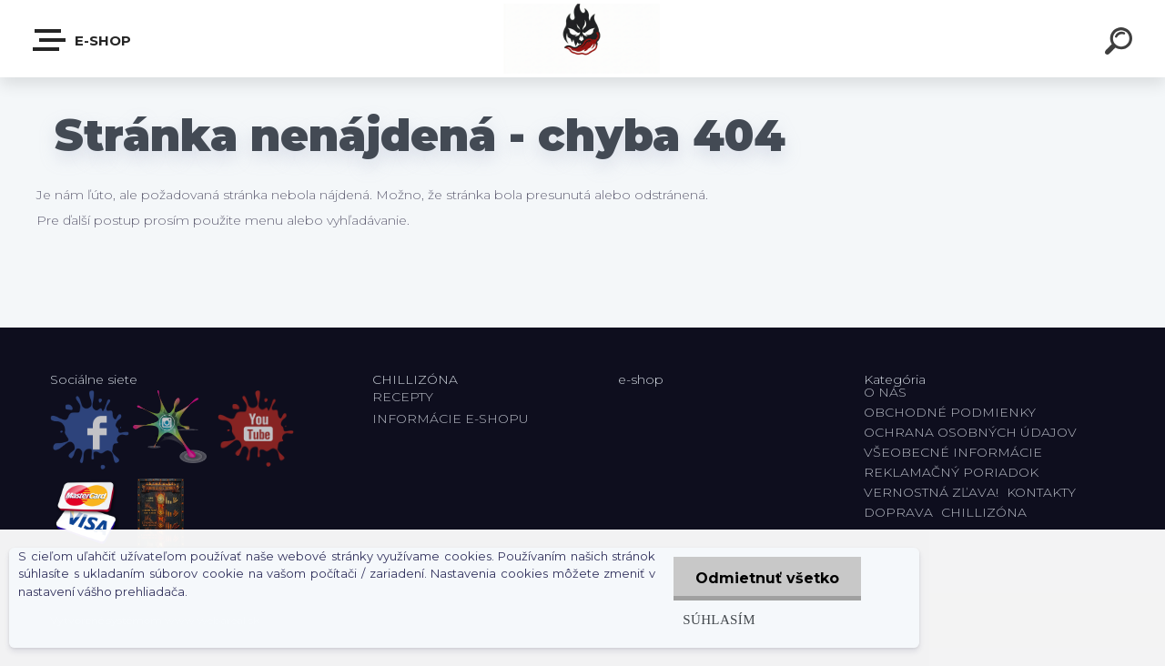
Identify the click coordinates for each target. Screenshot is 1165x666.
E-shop (83, 40)
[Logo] (583, 39)
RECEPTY (406, 396)
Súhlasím (717, 619)
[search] (1121, 44)
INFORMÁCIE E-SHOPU (450, 418)
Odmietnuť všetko (766, 578)
